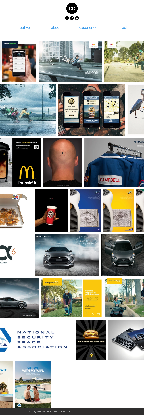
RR (72, 8)
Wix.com (66, 411)
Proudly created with (54, 411)
